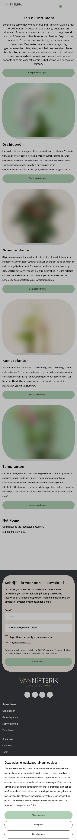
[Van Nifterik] (12, 5)
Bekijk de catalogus (37, 73)
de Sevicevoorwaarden (15, 653)
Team (5, 752)
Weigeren (38, 825)
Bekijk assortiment (37, 178)
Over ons (7, 745)
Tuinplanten (8, 730)
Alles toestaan (38, 815)
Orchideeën (8, 711)
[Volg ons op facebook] (27, 695)
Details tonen (38, 834)
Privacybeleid (61, 650)
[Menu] (72, 4)
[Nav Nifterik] (38, 682)
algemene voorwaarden (21, 642)
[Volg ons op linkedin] (42, 695)
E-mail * (8, 610)
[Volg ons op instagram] (35, 695)
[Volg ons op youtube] (50, 695)
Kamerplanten (10, 723)
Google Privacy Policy (26, 805)
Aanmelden (37, 662)
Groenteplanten (10, 717)
